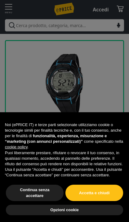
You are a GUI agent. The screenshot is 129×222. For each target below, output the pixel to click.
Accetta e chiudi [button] (94, 193)
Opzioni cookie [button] (64, 210)
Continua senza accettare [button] (34, 192)
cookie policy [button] (16, 147)
